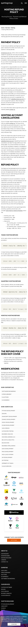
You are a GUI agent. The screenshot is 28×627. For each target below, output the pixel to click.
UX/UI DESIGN (5, 428)
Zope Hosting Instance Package (14, 210)
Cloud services (5, 595)
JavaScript (4, 606)
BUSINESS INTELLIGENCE (8, 445)
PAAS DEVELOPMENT (7, 451)
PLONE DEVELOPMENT (8, 425)
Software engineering (8, 578)
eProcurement (5, 572)
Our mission (5, 553)
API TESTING (5, 460)
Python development (7, 604)
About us (4, 550)
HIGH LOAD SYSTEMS (7, 454)
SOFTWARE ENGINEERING (9, 391)
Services (7, 27)
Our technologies (7, 601)
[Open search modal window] (21, 3)
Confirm (14, 624)
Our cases (4, 570)
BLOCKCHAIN (5, 442)
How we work (5, 555)
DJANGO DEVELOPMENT (8, 419)
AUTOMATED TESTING (8, 431)
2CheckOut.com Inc (6, 52)
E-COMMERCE (5, 400)
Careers (3, 559)
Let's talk (14, 540)
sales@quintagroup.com (17, 99)
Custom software (6, 587)
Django (3, 608)
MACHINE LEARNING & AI (8, 437)
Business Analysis (6, 593)
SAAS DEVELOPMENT (7, 448)
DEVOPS (4, 413)
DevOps (3, 589)
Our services (5, 584)
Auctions (4, 574)
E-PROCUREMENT (6, 394)
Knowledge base (6, 557)
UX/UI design (5, 591)
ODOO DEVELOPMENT (8, 422)
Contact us (4, 561)
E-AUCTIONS (5, 397)
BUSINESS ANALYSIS (7, 434)
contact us (12, 123)
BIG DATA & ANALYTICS (8, 439)
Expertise (4, 567)
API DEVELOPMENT (7, 457)
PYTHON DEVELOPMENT (8, 410)
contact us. (12, 109)
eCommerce (4, 576)
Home (2, 27)
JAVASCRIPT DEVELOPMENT (9, 416)
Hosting (13, 27)
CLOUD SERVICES (6, 466)
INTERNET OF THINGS (7, 463)
